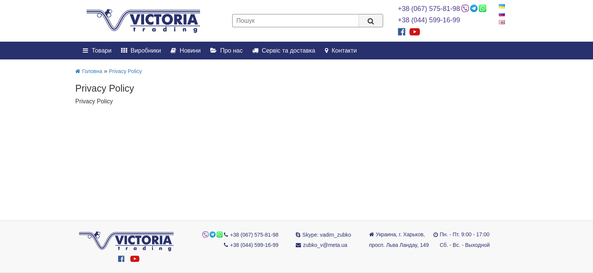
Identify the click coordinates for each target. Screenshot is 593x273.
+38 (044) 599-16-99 (429, 20)
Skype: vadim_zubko (326, 235)
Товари (97, 50)
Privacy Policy (125, 71)
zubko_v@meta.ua (325, 245)
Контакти (341, 50)
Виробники (141, 50)
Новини (186, 50)
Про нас (226, 50)
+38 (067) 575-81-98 (429, 8)
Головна (88, 71)
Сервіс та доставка (283, 50)
